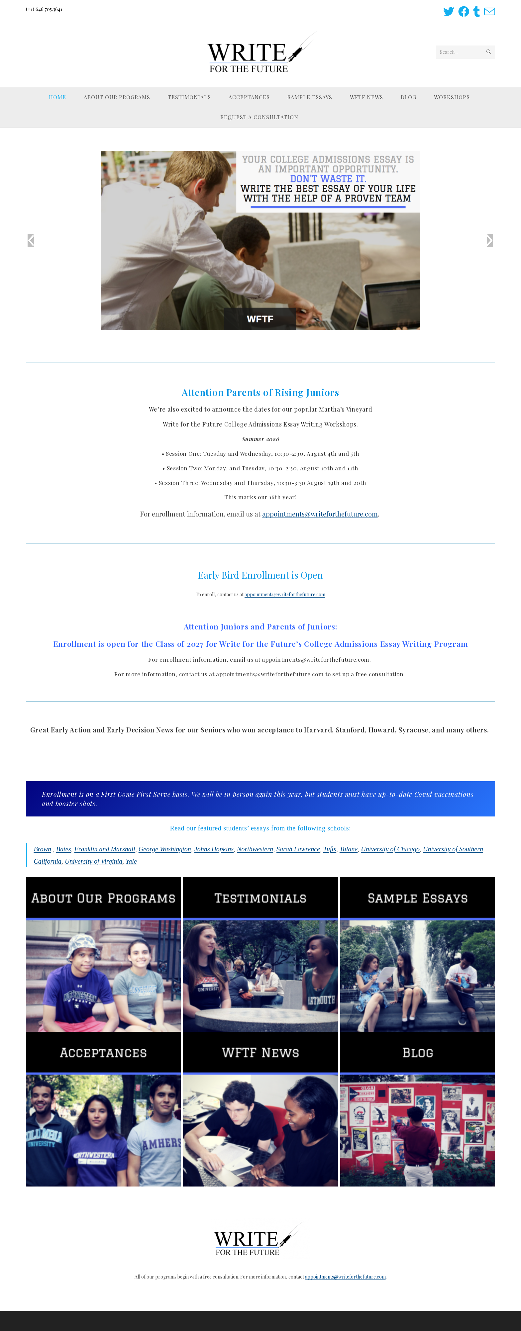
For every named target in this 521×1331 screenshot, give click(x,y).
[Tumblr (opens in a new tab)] (476, 11)
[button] (31, 240)
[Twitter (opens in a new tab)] (448, 11)
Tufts (329, 849)
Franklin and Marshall (104, 849)
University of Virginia (93, 861)
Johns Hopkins (214, 849)
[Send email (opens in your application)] (488, 11)
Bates (63, 849)
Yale (131, 861)
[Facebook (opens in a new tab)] (463, 11)
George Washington (165, 849)
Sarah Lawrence (298, 849)
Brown (42, 849)
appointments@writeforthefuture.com (320, 513)
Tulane (349, 849)
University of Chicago (390, 849)
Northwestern (255, 849)
